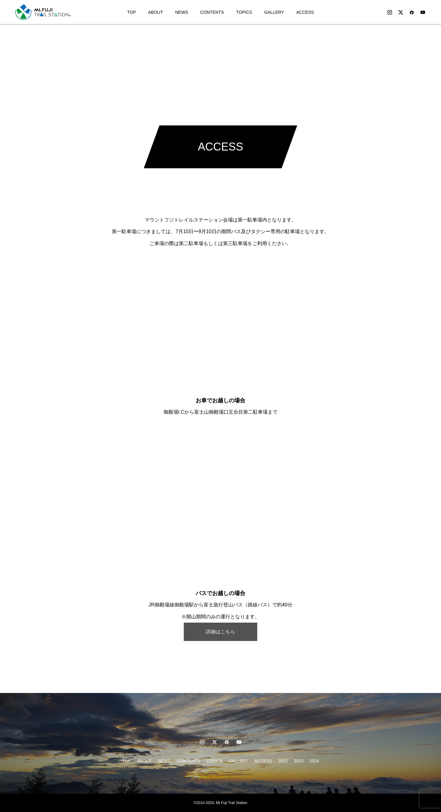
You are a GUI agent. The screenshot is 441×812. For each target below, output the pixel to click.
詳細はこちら (220, 631)
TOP (131, 12)
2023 (298, 760)
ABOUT (155, 12)
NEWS (181, 12)
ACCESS (305, 12)
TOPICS (244, 12)
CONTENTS (212, 12)
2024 (314, 760)
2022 (283, 760)
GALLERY (274, 12)
